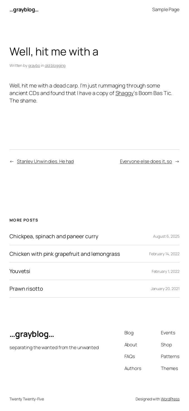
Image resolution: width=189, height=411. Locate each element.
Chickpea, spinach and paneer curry (53, 236)
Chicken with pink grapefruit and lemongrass (64, 254)
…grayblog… (24, 9)
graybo (34, 65)
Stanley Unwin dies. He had (45, 161)
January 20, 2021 (165, 288)
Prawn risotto (26, 289)
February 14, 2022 (164, 253)
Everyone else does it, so (146, 161)
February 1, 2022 (166, 271)
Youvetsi (19, 271)
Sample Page (166, 9)
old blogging (55, 65)
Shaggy (125, 93)
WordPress (170, 399)
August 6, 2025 (166, 236)
